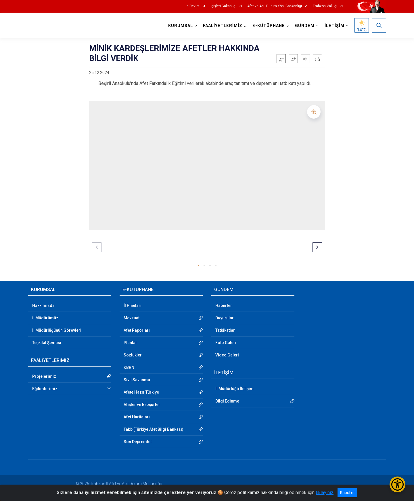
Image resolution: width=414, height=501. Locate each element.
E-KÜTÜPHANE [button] (268, 25)
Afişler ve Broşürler (142, 404)
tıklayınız (325, 492)
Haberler (223, 305)
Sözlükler (133, 355)
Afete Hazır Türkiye (141, 392)
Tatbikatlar (225, 330)
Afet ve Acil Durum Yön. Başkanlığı (274, 6)
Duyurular (224, 318)
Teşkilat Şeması (46, 342)
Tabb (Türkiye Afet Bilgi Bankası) (153, 429)
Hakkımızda (43, 305)
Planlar (130, 342)
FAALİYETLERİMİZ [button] (222, 25)
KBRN (129, 367)
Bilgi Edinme (227, 401)
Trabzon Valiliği (325, 6)
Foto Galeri (225, 342)
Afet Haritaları (137, 417)
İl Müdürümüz (45, 318)
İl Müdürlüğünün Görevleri (56, 330)
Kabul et (347, 492)
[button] (305, 58)
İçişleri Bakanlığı (223, 6)
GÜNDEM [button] (305, 25)
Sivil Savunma (137, 379)
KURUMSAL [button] (180, 25)
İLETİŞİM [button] (334, 25)
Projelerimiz (44, 376)
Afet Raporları (137, 330)
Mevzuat (131, 318)
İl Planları (132, 305)
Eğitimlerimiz (44, 388)
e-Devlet (193, 6)
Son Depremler (138, 441)
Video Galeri (227, 355)
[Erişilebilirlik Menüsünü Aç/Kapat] (397, 484)
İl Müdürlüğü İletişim (234, 388)
